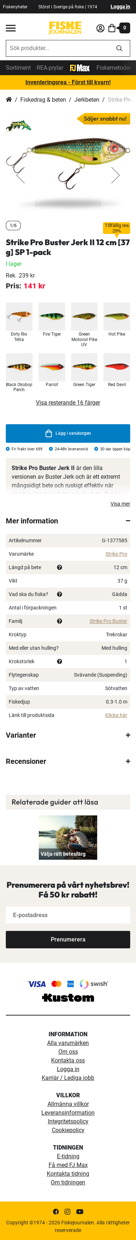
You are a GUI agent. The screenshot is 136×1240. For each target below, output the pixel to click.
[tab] (68, 521)
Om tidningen (68, 1182)
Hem (9, 100)
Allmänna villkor (68, 1104)
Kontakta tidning (68, 1173)
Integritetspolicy (68, 1121)
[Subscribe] (68, 939)
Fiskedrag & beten (43, 99)
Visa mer (120, 504)
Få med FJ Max (68, 1165)
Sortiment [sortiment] (18, 67)
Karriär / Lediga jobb (68, 1077)
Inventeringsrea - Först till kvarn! (68, 82)
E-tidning (68, 1156)
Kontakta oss (68, 1060)
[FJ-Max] (80, 67)
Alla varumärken (68, 1043)
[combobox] (57, 48)
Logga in (120, 6)
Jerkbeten (86, 99)
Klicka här (116, 715)
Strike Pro (116, 554)
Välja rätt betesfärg (63, 854)
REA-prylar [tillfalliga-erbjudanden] (50, 67)
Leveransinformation (68, 1112)
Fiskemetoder (113, 67)
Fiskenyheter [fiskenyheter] (15, 6)
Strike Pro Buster (108, 621)
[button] (20, 175)
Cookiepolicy (68, 1130)
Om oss (68, 1051)
